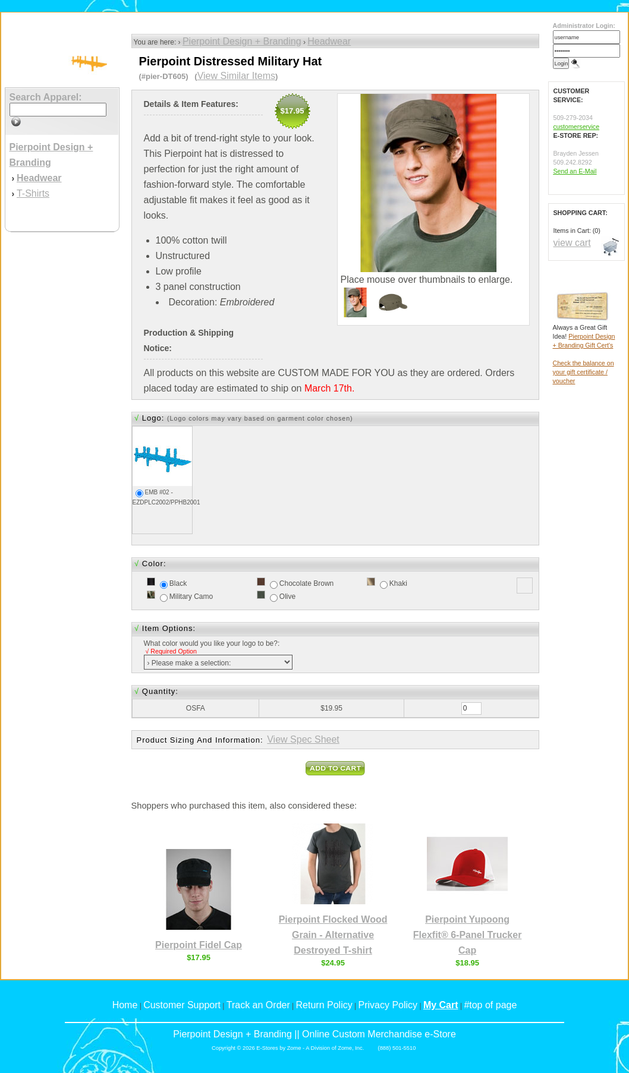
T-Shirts (33, 193)
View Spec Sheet (303, 739)
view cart (572, 243)
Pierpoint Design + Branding (242, 41)
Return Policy (324, 1005)
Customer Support (182, 1005)
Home (125, 1005)
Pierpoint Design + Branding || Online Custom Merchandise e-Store (314, 1034)
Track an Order (258, 1005)
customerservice (576, 126)
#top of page (490, 1005)
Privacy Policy (388, 1005)
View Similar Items (236, 76)
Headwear (329, 41)
